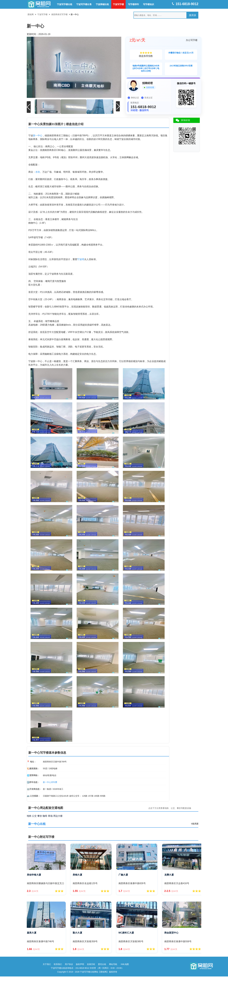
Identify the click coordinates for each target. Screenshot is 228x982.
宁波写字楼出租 (64, 4)
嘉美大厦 (31, 932)
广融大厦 (123, 874)
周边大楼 (58, 815)
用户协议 (69, 964)
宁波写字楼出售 (84, 4)
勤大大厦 (77, 932)
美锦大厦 (77, 874)
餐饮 (39, 815)
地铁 (29, 815)
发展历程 (91, 964)
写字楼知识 (148, 4)
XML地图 (125, 964)
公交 (34, 815)
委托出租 (102, 964)
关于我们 (47, 964)
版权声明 (80, 964)
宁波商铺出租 (102, 4)
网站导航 (113, 964)
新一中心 (37, 135)
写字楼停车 (133, 4)
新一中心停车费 (50, 782)
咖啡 (45, 815)
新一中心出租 (37, 823)
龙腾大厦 (169, 874)
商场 (50, 815)
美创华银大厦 (34, 874)
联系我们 (58, 964)
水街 (37, 171)
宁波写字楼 (118, 4)
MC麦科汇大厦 (126, 932)
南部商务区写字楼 (59, 14)
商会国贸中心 (171, 932)
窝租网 (30, 14)
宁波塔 (80, 259)
